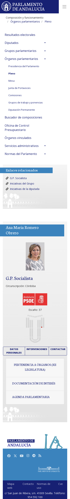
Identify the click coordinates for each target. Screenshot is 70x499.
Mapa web (10, 486)
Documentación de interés (33, 383)
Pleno (11, 73)
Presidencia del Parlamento (23, 66)
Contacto (28, 484)
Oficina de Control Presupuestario (17, 128)
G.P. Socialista (18, 178)
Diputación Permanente (21, 109)
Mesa (11, 80)
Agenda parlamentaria (31, 397)
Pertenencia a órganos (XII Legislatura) (35, 366)
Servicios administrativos (22, 146)
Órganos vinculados (18, 138)
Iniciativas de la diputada (24, 189)
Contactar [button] (57, 349)
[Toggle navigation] (64, 6)
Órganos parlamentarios (21, 59)
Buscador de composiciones (23, 117)
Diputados (11, 43)
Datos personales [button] (14, 351)
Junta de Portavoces (19, 88)
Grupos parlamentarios (20, 51)
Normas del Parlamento (21, 154)
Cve (60, 484)
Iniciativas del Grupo (22, 183)
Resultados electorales (20, 35)
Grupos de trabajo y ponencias (25, 102)
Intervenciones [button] (37, 349)
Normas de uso (43, 486)
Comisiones (15, 95)
